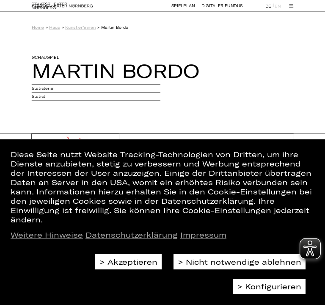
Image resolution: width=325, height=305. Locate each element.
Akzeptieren (132, 261)
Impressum (203, 234)
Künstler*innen (80, 27)
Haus (54, 27)
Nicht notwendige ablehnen (243, 261)
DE (268, 10)
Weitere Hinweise (47, 234)
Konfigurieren (273, 286)
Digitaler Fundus (222, 9)
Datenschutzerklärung (131, 234)
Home (38, 27)
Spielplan (183, 9)
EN (278, 10)
